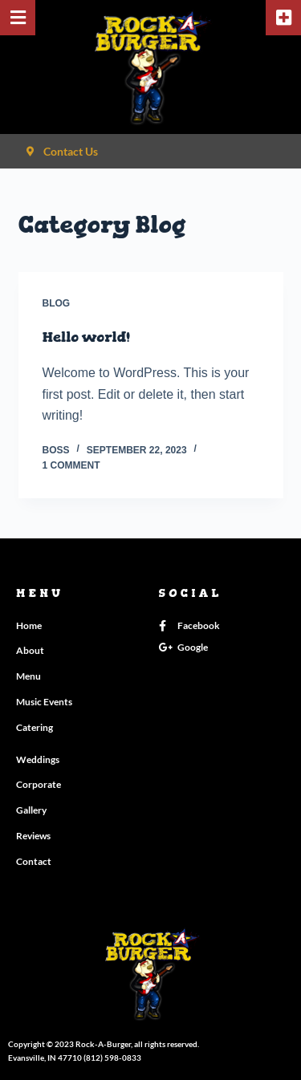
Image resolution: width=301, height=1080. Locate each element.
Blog (57, 303)
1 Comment (71, 465)
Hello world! (87, 337)
